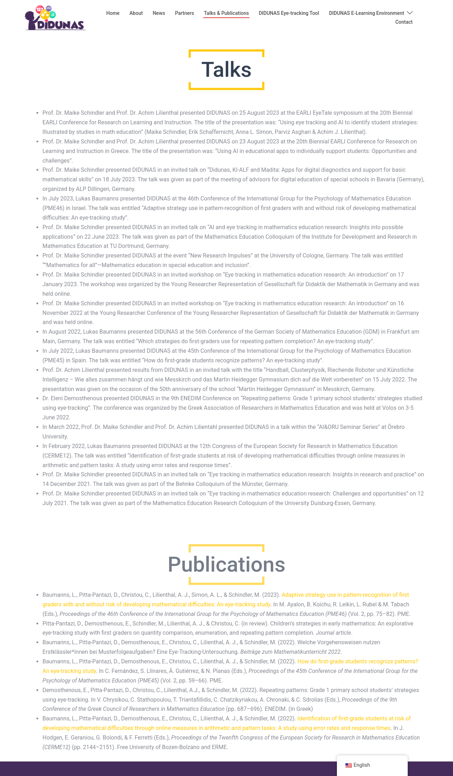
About (136, 13)
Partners (184, 13)
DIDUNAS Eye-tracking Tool (289, 13)
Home (113, 13)
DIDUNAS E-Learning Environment (366, 13)
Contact (404, 22)
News (159, 13)
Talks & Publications (226, 13)
